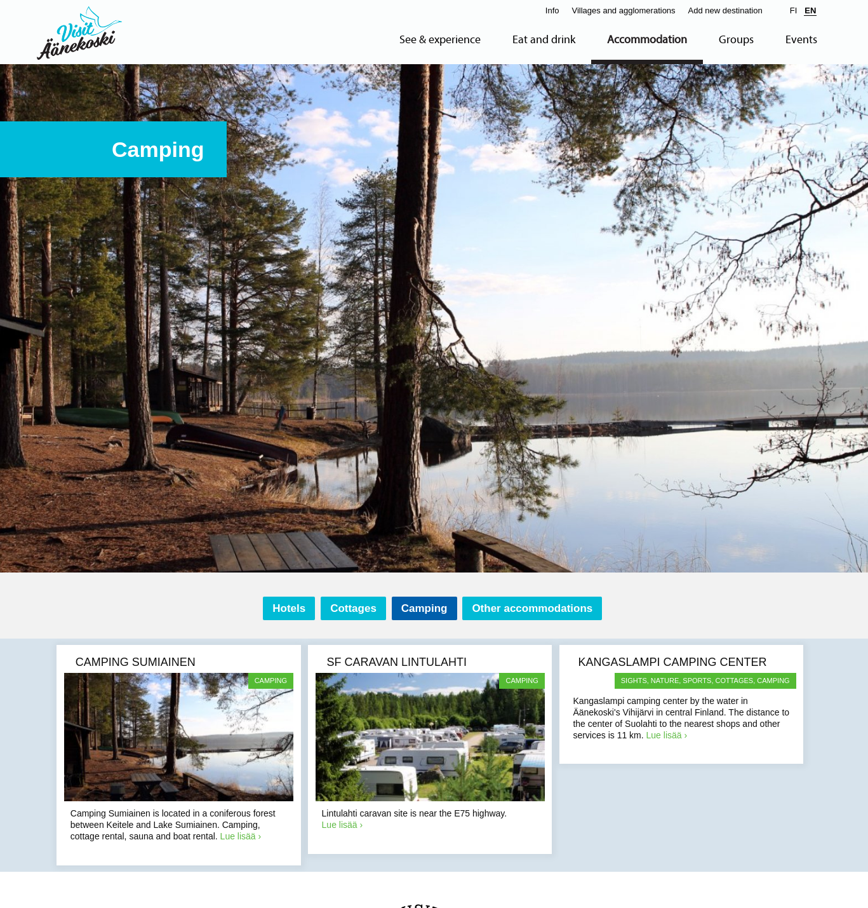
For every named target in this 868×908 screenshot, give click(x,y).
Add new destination (725, 10)
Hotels (288, 608)
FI (794, 10)
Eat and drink (543, 39)
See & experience (440, 39)
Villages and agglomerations (624, 10)
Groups (736, 39)
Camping (424, 608)
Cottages (353, 608)
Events (801, 39)
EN (810, 10)
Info (552, 10)
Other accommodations (532, 608)
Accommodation (647, 39)
